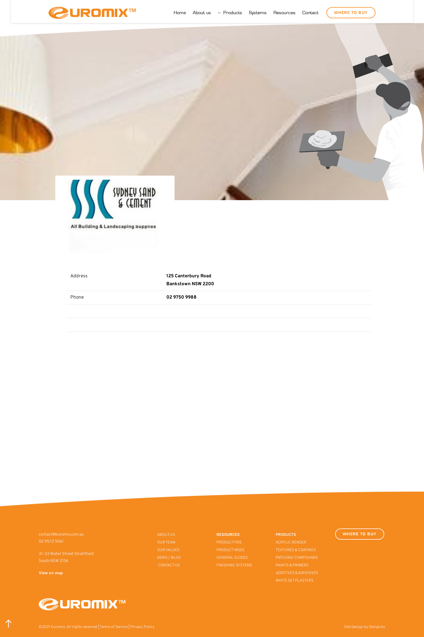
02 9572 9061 (51, 541)
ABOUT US (166, 535)
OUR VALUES (168, 550)
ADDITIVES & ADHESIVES (297, 573)
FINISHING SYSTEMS (234, 565)
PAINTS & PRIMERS (292, 565)
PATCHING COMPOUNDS (297, 557)
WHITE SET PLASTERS (294, 580)
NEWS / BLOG (169, 557)
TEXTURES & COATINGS (296, 550)
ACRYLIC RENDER (291, 542)
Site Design (353, 627)
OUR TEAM (166, 542)
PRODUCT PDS (229, 542)
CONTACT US (169, 565)
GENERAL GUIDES (232, 557)
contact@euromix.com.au (61, 534)
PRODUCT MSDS (230, 550)
